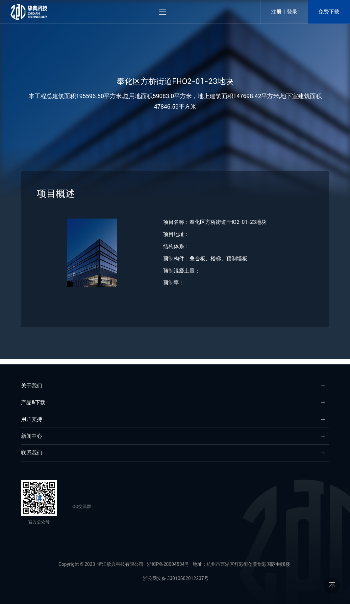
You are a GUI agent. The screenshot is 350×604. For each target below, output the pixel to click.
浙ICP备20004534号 (168, 564)
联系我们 (31, 453)
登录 (292, 12)
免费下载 (328, 12)
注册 (276, 12)
